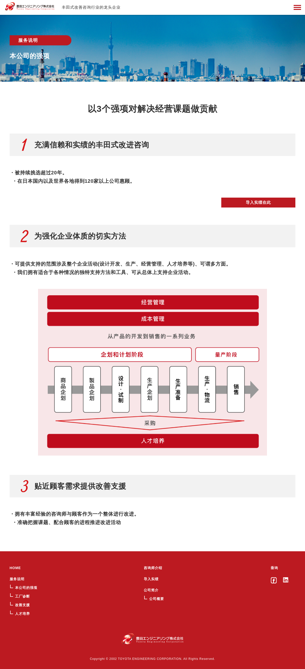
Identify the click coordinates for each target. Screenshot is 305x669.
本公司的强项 (26, 588)
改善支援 (22, 605)
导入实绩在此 (258, 202)
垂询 (274, 568)
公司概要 (156, 599)
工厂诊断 (22, 596)
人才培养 (22, 614)
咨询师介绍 (153, 568)
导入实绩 (151, 579)
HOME (15, 568)
